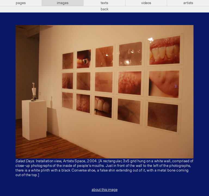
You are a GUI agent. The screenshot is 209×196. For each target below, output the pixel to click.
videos (146, 3)
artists (188, 3)
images (62, 3)
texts (104, 3)
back (105, 9)
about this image (105, 190)
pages (21, 3)
